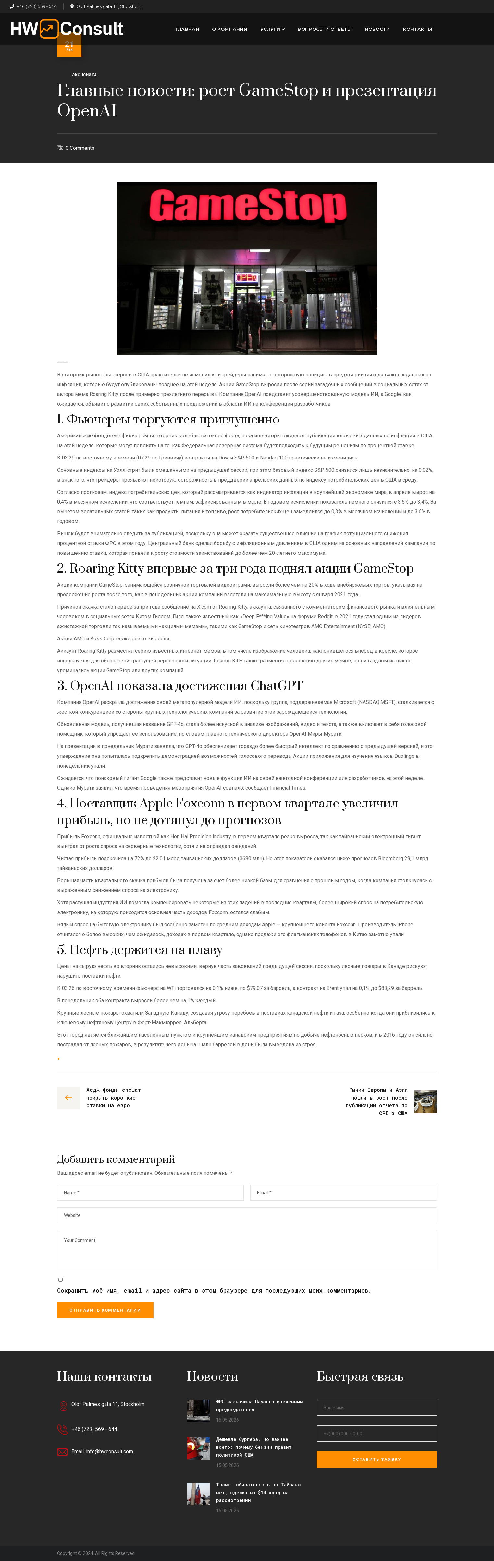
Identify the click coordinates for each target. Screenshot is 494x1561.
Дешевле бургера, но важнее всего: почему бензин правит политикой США (254, 1447)
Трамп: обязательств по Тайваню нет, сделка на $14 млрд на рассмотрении (258, 1492)
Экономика (84, 74)
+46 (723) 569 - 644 (33, 6)
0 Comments (80, 148)
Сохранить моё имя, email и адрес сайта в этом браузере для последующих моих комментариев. (214, 1290)
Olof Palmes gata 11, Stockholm (106, 6)
